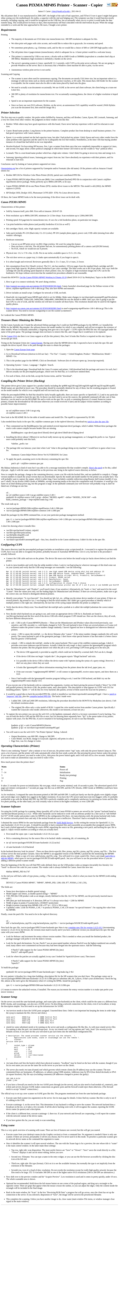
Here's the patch (95, 468)
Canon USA (12, 336)
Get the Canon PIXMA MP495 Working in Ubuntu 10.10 (43, 277)
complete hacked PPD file (40, 699)
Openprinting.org (8, 168)
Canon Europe (36, 343)
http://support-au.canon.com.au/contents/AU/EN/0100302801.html (33, 308)
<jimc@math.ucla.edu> (61, 11)
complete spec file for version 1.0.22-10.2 (85, 931)
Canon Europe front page (24, 349)
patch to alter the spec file (98, 422)
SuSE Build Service (65, 826)
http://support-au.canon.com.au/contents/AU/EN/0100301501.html (33, 286)
